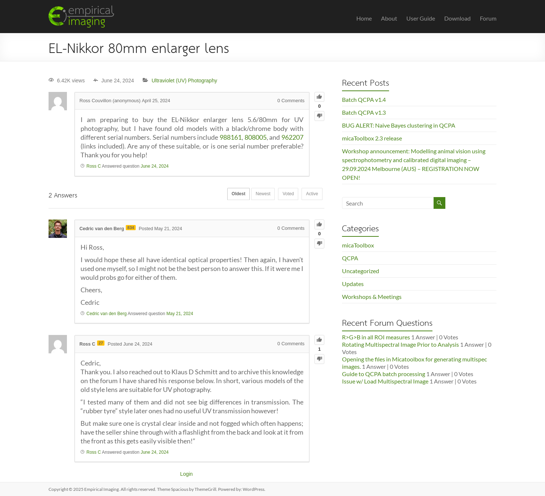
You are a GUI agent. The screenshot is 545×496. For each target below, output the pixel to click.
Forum (488, 18)
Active (310, 194)
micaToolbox (358, 245)
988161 (231, 137)
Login (186, 474)
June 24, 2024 (154, 166)
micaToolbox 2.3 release (372, 138)
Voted (284, 194)
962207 (292, 137)
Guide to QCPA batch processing (383, 373)
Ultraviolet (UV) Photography (184, 80)
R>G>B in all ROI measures (376, 336)
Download (457, 18)
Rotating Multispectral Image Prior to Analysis (400, 344)
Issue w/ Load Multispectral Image (385, 381)
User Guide (420, 18)
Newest (256, 194)
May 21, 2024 (179, 313)
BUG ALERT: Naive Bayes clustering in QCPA (398, 125)
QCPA (350, 257)
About (389, 18)
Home (364, 18)
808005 (256, 137)
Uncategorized (360, 270)
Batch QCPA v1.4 (364, 99)
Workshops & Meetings (372, 296)
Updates (353, 283)
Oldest (228, 194)
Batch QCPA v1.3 (364, 112)
